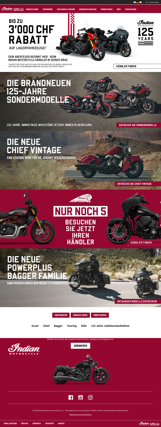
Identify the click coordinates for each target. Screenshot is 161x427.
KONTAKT (61, 423)
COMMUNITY (37, 423)
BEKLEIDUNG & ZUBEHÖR (66, 9)
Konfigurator (61, 315)
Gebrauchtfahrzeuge (87, 9)
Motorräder (48, 9)
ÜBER (119, 9)
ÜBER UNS (24, 423)
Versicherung (130, 9)
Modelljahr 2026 (10, 423)
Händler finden (32, 9)
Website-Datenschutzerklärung (80, 414)
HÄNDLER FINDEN (80, 315)
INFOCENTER (49, 423)
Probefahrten (106, 9)
